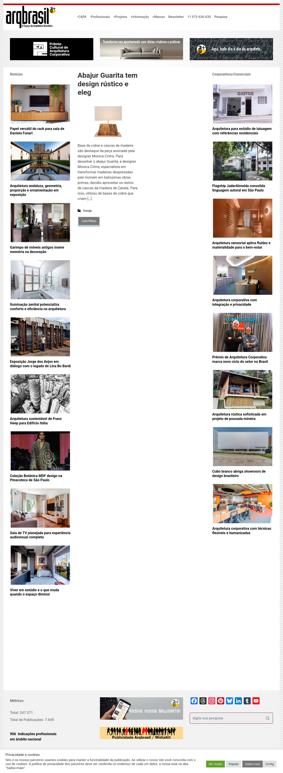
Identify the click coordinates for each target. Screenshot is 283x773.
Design (87, 210)
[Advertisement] (37, 651)
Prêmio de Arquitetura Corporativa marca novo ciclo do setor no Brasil (240, 359)
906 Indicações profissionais (33, 734)
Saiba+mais (252, 764)
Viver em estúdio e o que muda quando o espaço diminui (34, 592)
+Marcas (158, 17)
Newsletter (176, 17)
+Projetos (120, 17)
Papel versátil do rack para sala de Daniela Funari (37, 131)
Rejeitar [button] (234, 764)
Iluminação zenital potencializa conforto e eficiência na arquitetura (38, 306)
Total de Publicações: (27, 720)
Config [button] (269, 764)
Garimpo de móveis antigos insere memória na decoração (37, 249)
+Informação (140, 17)
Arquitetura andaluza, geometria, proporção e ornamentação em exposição (36, 190)
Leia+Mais (89, 221)
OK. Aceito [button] (215, 764)
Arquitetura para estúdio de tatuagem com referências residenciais (242, 131)
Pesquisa (220, 17)
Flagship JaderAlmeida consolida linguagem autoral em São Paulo (238, 188)
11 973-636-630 (199, 17)
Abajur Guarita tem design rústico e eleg (108, 84)
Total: (15, 713)
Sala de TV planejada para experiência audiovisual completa (40, 535)
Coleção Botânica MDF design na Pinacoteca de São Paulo (36, 478)
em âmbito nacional (25, 739)
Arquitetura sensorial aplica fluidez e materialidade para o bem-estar (241, 245)
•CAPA (81, 17)
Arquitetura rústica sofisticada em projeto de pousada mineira (239, 416)
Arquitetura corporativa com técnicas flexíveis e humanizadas (241, 530)
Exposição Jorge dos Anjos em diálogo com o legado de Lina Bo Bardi (40, 363)
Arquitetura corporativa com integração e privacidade (234, 302)
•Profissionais (100, 17)
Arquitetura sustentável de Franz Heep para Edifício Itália (36, 421)
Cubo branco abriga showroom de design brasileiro (239, 473)
